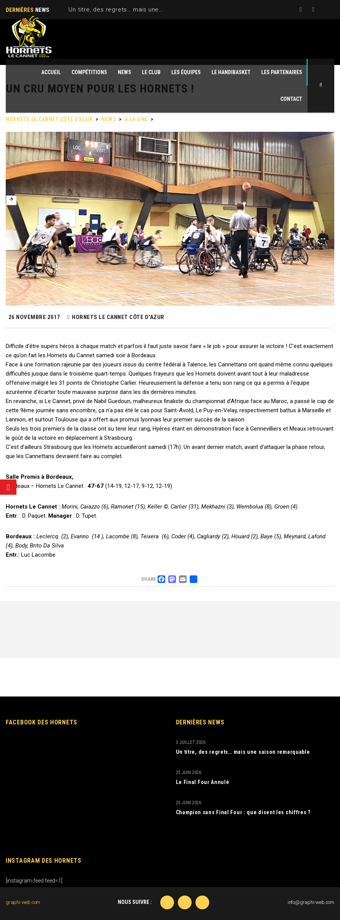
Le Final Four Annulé (202, 782)
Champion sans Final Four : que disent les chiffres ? (243, 812)
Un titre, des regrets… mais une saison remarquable (142, 9)
